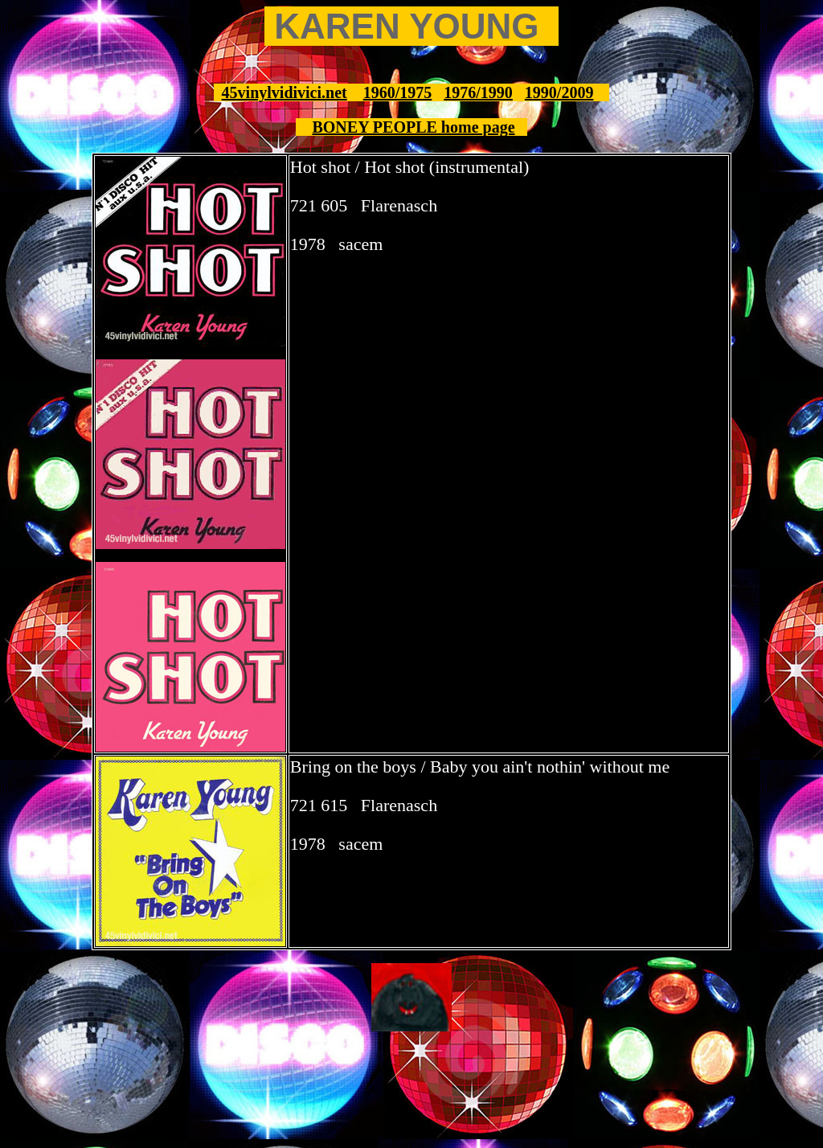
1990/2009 (559, 92)
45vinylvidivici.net (284, 92)
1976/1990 (478, 92)
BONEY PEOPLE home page (413, 127)
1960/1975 (397, 92)
